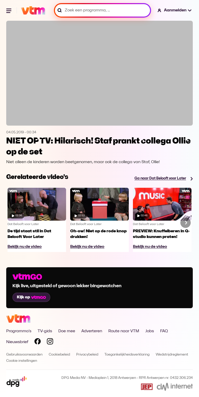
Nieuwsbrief (17, 342)
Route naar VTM (123, 331)
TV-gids (45, 331)
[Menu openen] (9, 10)
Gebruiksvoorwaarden (24, 355)
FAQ (164, 331)
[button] (175, 10)
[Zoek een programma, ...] (102, 10)
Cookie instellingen (21, 361)
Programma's (18, 331)
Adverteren (91, 331)
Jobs (149, 331)
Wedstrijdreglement (172, 355)
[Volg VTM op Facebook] (37, 342)
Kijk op (31, 297)
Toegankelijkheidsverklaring (127, 355)
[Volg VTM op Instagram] (50, 342)
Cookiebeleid (59, 355)
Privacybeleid (87, 355)
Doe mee (66, 331)
